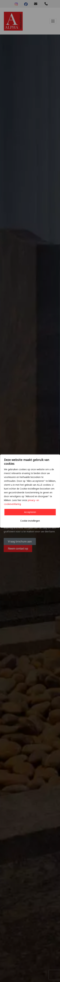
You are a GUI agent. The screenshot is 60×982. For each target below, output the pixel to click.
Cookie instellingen (30, 520)
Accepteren (30, 512)
